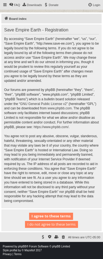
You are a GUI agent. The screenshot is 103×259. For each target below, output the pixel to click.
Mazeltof (29, 250)
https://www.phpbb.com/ (51, 127)
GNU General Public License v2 (43, 104)
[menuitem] (14, 5)
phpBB (22, 246)
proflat (13, 250)
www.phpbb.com (60, 108)
